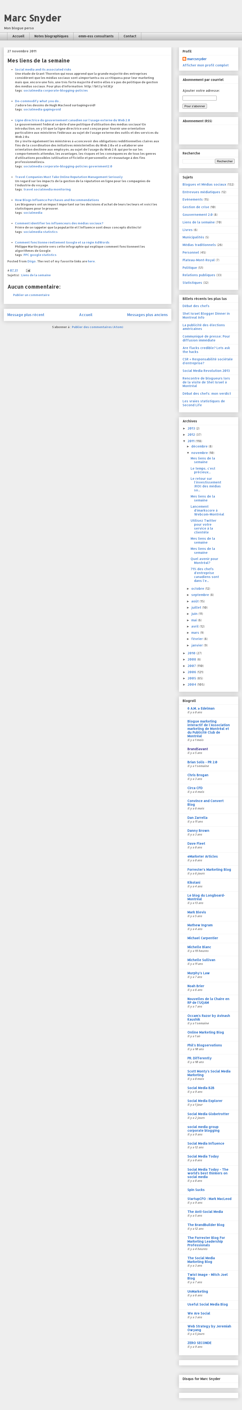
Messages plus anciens (147, 314)
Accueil (18, 36)
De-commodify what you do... (38, 101)
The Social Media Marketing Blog (201, 1260)
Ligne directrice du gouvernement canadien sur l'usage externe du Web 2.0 (72, 120)
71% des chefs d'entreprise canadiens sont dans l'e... (205, 574)
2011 (191, 441)
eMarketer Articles (202, 856)
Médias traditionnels (199, 245)
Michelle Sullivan (201, 960)
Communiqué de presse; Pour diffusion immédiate (206, 338)
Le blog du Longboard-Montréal (206, 897)
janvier (197, 645)
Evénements (193, 199)
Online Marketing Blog (205, 1032)
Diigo (31, 261)
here (91, 261)
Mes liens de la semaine (203, 460)
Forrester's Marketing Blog (209, 869)
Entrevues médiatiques (201, 192)
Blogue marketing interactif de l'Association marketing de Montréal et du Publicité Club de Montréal (208, 728)
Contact (130, 36)
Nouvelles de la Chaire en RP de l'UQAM (208, 1000)
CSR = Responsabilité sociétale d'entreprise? (208, 361)
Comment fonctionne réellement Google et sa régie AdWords (62, 242)
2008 (192, 659)
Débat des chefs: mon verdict (207, 393)
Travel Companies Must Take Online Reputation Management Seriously (69, 177)
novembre (200, 453)
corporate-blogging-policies (65, 90)
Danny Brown (198, 830)
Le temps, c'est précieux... (203, 470)
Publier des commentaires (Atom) (97, 327)
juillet (196, 607)
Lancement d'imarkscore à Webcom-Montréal (207, 510)
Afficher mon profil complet (206, 65)
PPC (26, 255)
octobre (198, 588)
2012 (192, 434)
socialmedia (33, 90)
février (197, 639)
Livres (188, 230)
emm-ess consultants (96, 36)
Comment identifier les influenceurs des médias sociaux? (59, 223)
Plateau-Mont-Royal (199, 260)
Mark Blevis (196, 912)
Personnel (191, 252)
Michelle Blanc (199, 947)
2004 (192, 684)
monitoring (62, 189)
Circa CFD (195, 788)
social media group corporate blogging (203, 1128)
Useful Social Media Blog (207, 1304)
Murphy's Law (198, 973)
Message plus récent (25, 314)
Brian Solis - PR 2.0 (202, 762)
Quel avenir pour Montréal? (204, 561)
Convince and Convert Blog (205, 802)
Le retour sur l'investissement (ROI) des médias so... (206, 484)
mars (195, 632)
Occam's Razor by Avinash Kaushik (208, 1017)
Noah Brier (195, 986)
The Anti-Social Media (205, 1212)
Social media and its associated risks (43, 69)
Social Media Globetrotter (208, 1114)
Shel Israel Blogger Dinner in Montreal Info (206, 315)
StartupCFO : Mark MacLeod (209, 1199)
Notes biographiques (51, 36)
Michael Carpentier (202, 938)
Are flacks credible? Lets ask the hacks (206, 350)
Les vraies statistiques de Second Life (204, 403)
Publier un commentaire (31, 295)
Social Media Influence (205, 1143)
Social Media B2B (200, 1088)
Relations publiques (199, 275)
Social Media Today (203, 1156)
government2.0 (100, 166)
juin (194, 614)
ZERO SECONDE (199, 1343)
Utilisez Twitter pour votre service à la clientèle (203, 526)
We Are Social (198, 1313)
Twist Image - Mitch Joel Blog (207, 1276)
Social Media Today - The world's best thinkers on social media (207, 1173)
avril (195, 626)
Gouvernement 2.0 (198, 214)
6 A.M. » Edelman (201, 708)
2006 (192, 672)
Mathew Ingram (199, 925)
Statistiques (192, 282)
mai (194, 620)
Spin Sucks (196, 1190)
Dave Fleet (196, 843)
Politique (190, 268)
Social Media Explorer (204, 1101)
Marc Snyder (32, 18)
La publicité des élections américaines (204, 327)
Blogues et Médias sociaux (204, 184)
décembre (200, 446)
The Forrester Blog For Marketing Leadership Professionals (206, 1241)
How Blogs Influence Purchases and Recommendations (57, 200)
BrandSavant (197, 749)
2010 (192, 653)
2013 (192, 428)
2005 (192, 678)
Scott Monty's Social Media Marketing (208, 1073)
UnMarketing (197, 1291)
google (35, 255)
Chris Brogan (197, 775)
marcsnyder (197, 59)
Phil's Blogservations (204, 1045)
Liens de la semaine (36, 275)
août (195, 601)
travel (28, 189)
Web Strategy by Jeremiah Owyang (209, 1328)
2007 (192, 666)
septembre (200, 595)
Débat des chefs (196, 306)
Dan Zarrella (197, 818)
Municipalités (193, 237)
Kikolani (193, 882)
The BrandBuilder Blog (205, 1225)
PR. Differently (199, 1058)
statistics (50, 232)
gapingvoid (52, 109)
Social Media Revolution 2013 (206, 371)
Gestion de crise (196, 207)
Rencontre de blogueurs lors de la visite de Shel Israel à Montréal (206, 382)
